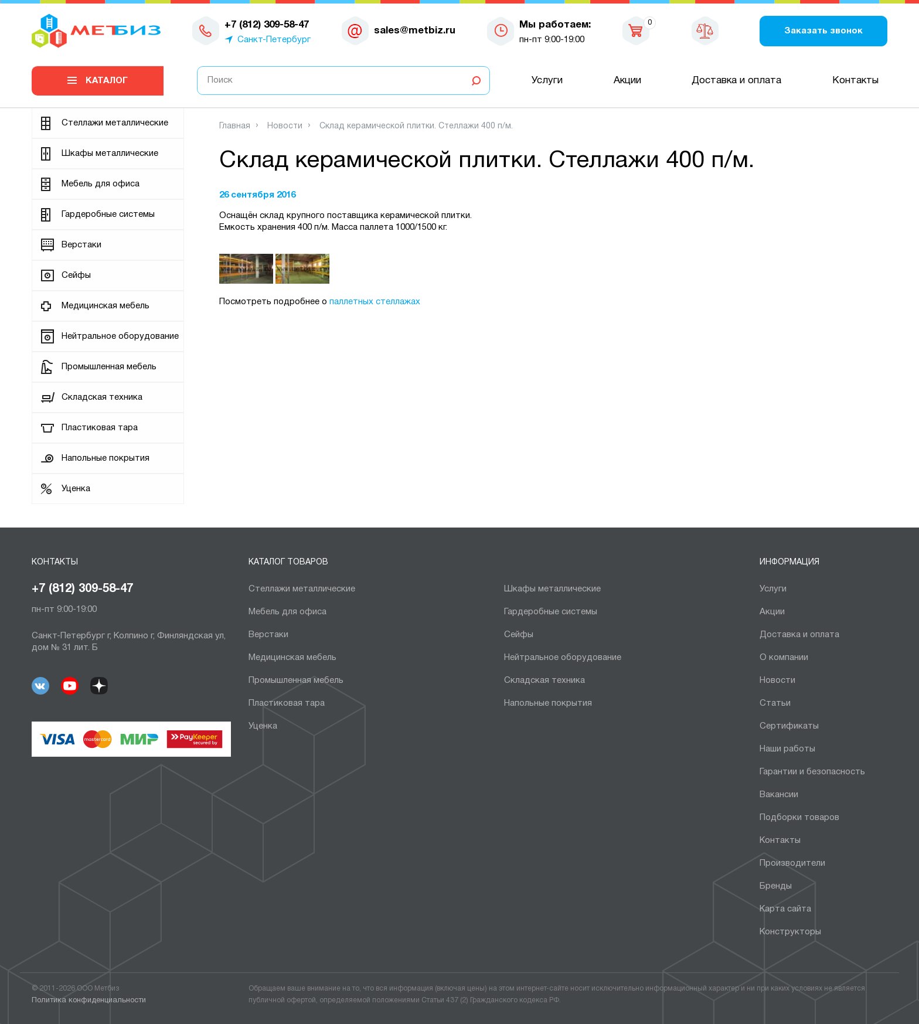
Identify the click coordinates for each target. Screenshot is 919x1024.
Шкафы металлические (110, 153)
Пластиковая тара (100, 428)
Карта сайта (785, 909)
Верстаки (81, 245)
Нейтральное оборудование (120, 336)
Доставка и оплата (736, 80)
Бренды (776, 886)
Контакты (855, 80)
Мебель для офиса (100, 184)
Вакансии (779, 795)
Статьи (775, 703)
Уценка (76, 489)
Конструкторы (790, 932)
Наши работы (787, 749)
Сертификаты (789, 726)
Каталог (107, 81)
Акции (627, 80)
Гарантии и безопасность (812, 772)
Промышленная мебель (109, 367)
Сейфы (76, 275)
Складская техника (102, 397)
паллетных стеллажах (374, 302)
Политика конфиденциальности (89, 1000)
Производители (792, 863)
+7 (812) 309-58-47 (82, 589)
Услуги (547, 80)
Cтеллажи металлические (115, 123)
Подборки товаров (799, 818)
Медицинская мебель (105, 306)
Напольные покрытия (105, 458)
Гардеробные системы (108, 214)
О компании (784, 658)
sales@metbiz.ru (414, 30)
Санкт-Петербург (274, 40)
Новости (777, 680)
